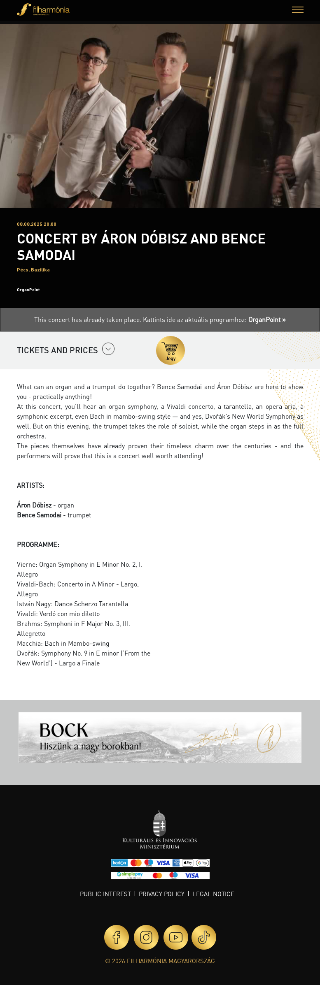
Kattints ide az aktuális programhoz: (214, 319)
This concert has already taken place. (88, 319)
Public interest (105, 894)
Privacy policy (162, 894)
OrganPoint (28, 289)
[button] (298, 11)
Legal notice (213, 894)
